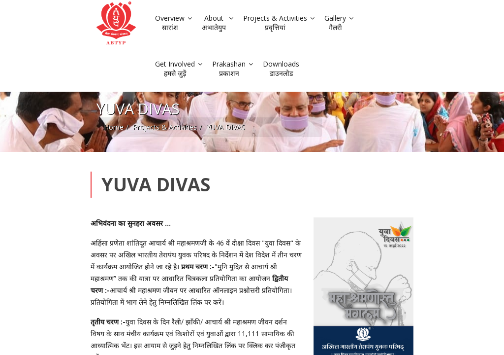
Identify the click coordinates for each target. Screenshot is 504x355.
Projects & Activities (90, 88)
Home (39, 88)
